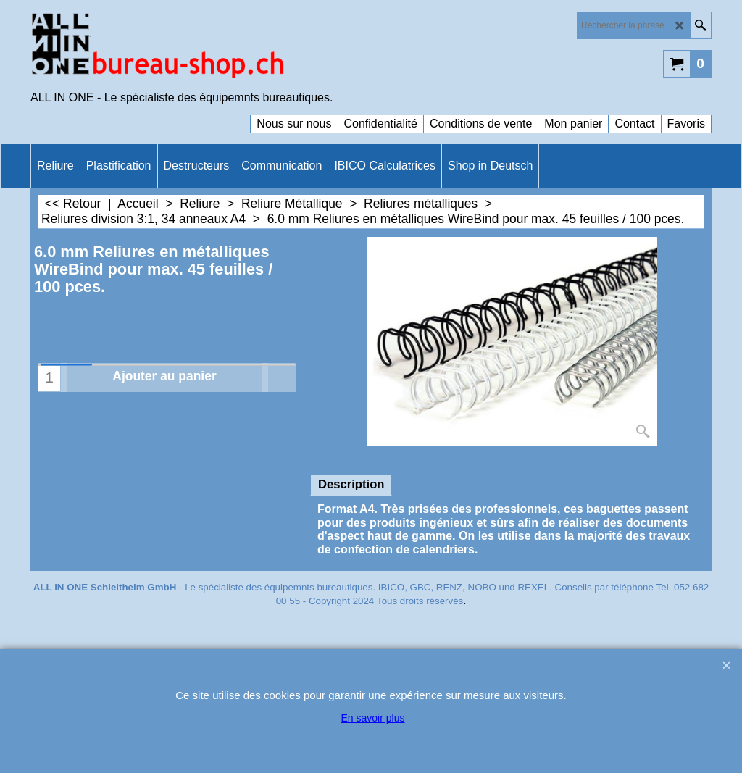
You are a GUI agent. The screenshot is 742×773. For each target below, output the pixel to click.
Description (351, 484)
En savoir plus (373, 718)
